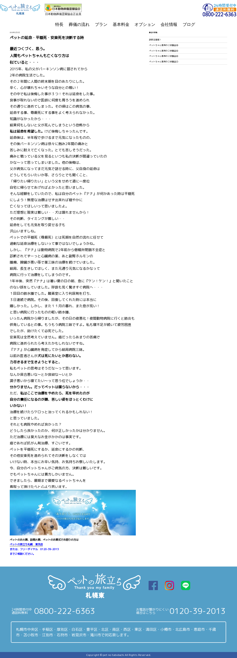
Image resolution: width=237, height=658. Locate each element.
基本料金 (121, 24)
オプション (144, 24)
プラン (101, 24)
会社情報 (169, 24)
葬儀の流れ (79, 24)
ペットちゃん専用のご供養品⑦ (163, 61)
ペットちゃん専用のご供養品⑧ (163, 56)
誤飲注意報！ (155, 39)
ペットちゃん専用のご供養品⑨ (163, 50)
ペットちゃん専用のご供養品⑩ (163, 45)
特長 (59, 24)
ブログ (189, 24)
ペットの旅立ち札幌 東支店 (26, 544)
